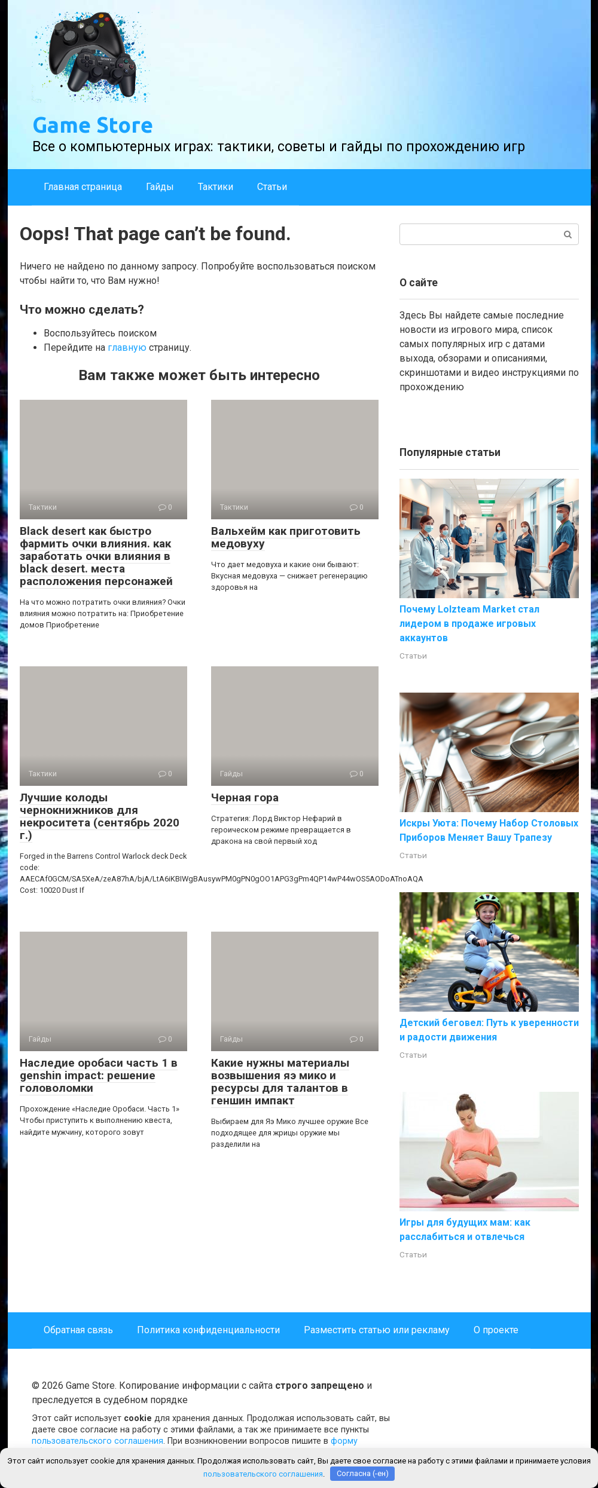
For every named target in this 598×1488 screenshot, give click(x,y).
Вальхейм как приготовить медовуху (286, 537)
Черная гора (245, 797)
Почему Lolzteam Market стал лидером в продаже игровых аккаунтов (469, 624)
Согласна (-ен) (363, 1473)
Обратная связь (78, 1330)
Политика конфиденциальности (208, 1330)
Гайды (160, 186)
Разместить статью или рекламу (377, 1330)
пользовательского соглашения (97, 1441)
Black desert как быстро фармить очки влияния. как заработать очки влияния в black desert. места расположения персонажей (96, 556)
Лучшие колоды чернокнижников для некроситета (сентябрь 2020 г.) (99, 816)
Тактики (215, 186)
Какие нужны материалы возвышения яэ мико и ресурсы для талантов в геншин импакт (280, 1081)
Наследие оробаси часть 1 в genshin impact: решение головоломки (99, 1075)
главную (127, 347)
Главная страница (83, 186)
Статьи (272, 186)
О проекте (496, 1330)
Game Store (92, 124)
